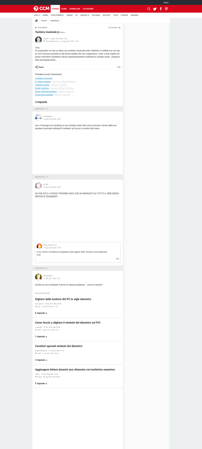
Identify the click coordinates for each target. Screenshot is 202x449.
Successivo (113, 27)
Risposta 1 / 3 (41, 109)
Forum (55, 9)
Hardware (54, 20)
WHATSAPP (106, 15)
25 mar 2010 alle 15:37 (52, 187)
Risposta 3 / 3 (41, 268)
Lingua (165, 2)
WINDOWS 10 (84, 15)
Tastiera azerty (42, 85)
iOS (76, 15)
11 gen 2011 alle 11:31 (52, 278)
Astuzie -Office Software (64, 81)
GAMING (45, 15)
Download (75, 9)
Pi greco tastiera (43, 81)
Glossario (88, 9)
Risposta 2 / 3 (41, 177)
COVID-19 (37, 15)
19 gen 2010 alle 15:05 (52, 119)
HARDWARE (134, 15)
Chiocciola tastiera (44, 94)
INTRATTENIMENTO (57, 15)
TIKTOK (115, 15)
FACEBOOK (124, 15)
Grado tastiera (42, 88)
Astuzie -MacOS (66, 91)
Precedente (42, 27)
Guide (64, 9)
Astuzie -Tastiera (59, 85)
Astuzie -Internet (62, 94)
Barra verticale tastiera (46, 91)
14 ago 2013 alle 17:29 (69, 41)
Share (41, 67)
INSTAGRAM (96, 15)
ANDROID (70, 15)
